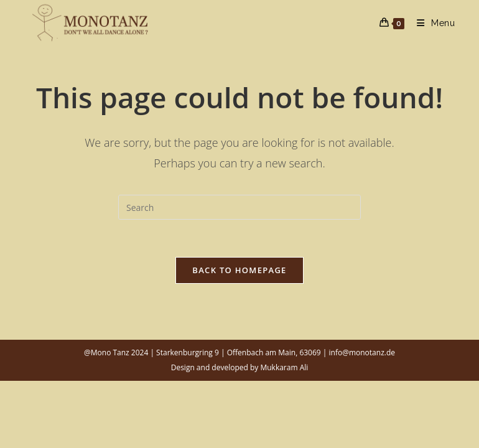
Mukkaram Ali (284, 367)
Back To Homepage (239, 270)
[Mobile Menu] (431, 23)
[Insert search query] (239, 207)
